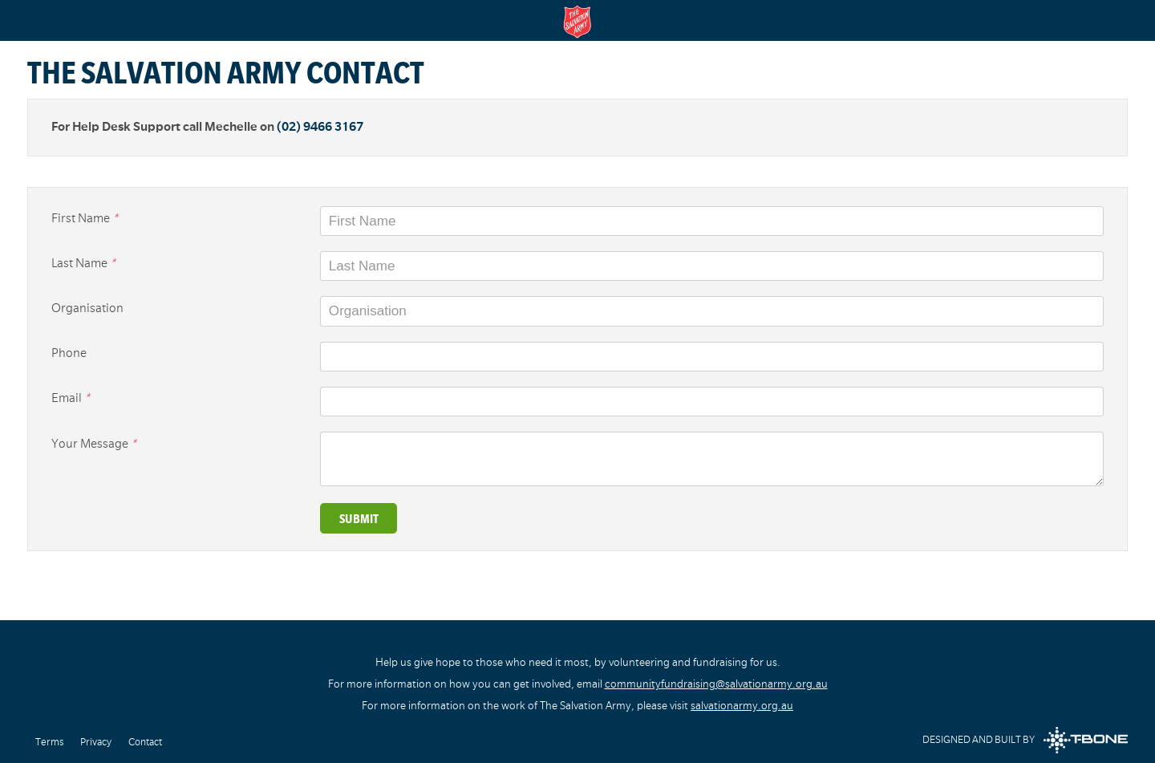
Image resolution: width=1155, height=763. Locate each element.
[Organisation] (712, 311)
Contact (145, 742)
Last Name (83, 263)
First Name (85, 218)
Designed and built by (1025, 740)
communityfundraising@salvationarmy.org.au (716, 684)
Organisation (87, 308)
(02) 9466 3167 (320, 127)
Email (71, 398)
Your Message (94, 443)
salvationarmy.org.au (742, 706)
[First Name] (712, 221)
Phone (69, 353)
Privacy (95, 742)
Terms (49, 742)
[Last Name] (712, 266)
